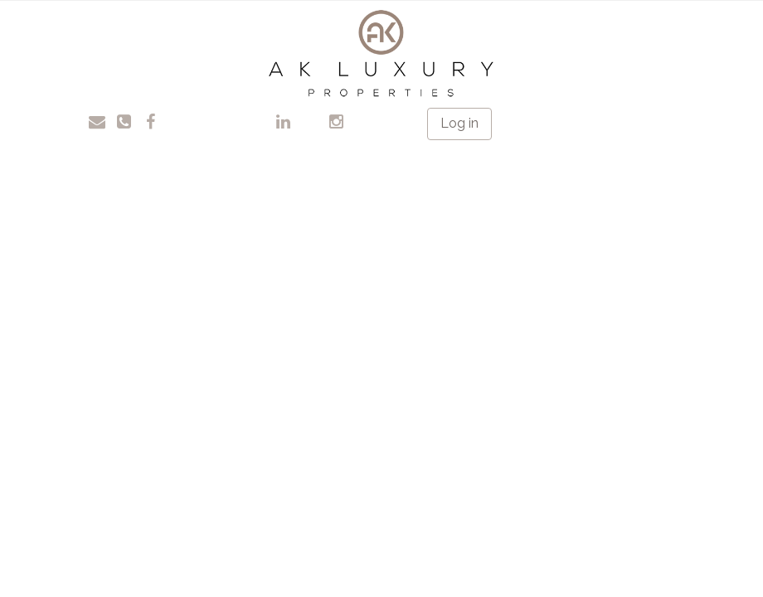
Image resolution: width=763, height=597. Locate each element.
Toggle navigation (65, 24)
